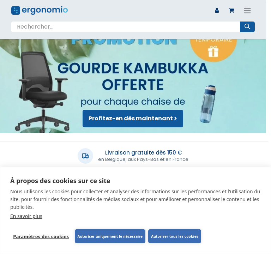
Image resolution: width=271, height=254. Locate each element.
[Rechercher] (247, 27)
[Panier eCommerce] (231, 10)
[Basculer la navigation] (247, 10)
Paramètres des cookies (41, 236)
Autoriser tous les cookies (174, 236)
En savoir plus (26, 216)
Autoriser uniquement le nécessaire (110, 236)
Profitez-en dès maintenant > (133, 118)
